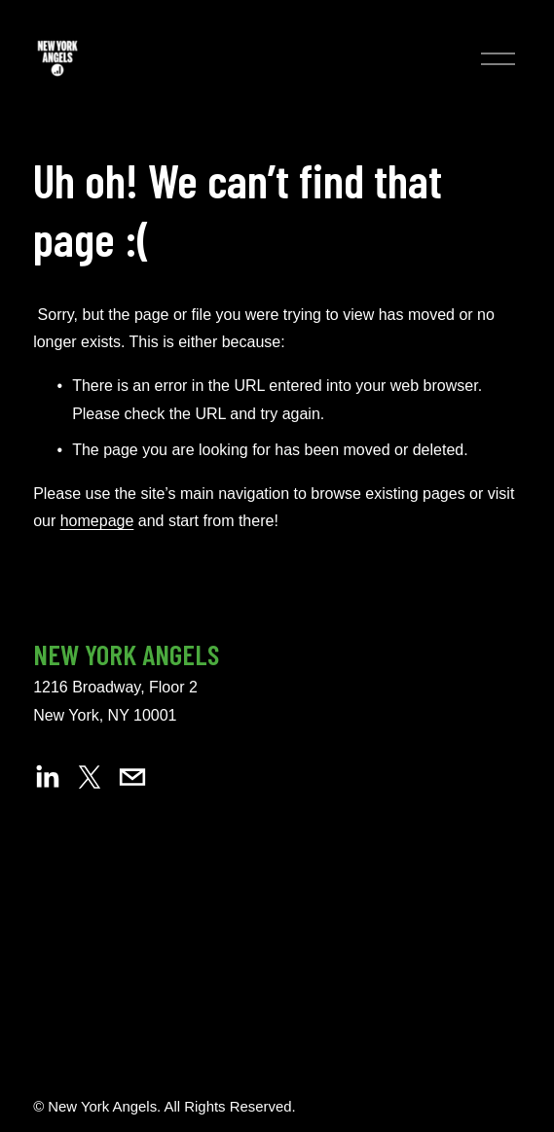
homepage (97, 521)
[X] (89, 777)
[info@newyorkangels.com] (132, 777)
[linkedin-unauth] (46, 777)
